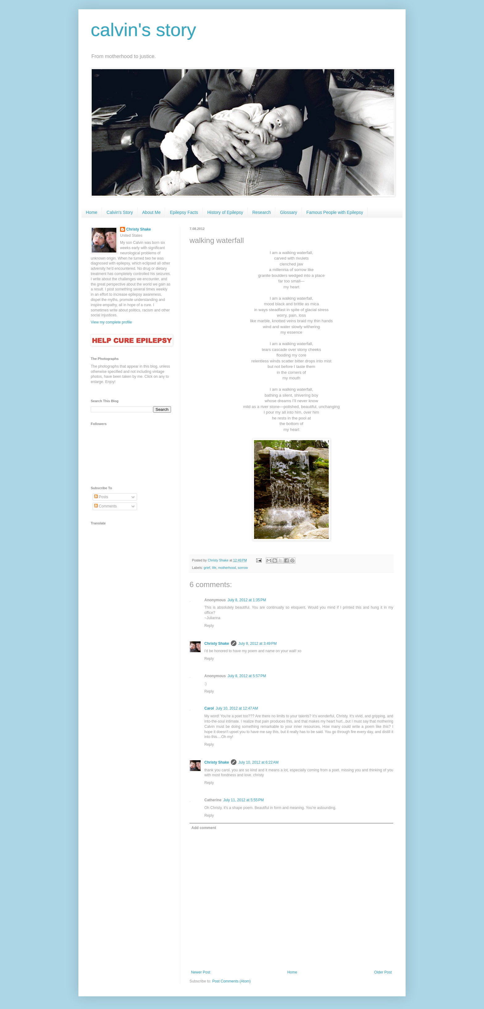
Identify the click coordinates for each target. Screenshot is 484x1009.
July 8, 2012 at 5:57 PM (246, 676)
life (214, 567)
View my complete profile (111, 322)
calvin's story (143, 29)
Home (91, 212)
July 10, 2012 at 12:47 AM (237, 708)
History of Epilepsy (225, 212)
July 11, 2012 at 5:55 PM (243, 800)
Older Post (383, 972)
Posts (101, 497)
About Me (151, 212)
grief (207, 567)
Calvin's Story (119, 212)
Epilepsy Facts (184, 212)
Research (261, 212)
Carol (209, 708)
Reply (209, 625)
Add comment (203, 828)
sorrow (243, 567)
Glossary (288, 212)
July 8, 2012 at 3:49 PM (257, 643)
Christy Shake (216, 643)
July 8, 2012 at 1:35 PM (246, 600)
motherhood (227, 567)
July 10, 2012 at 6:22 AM (258, 762)
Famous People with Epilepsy (335, 212)
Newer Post (200, 972)
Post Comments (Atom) (231, 981)
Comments (105, 506)
